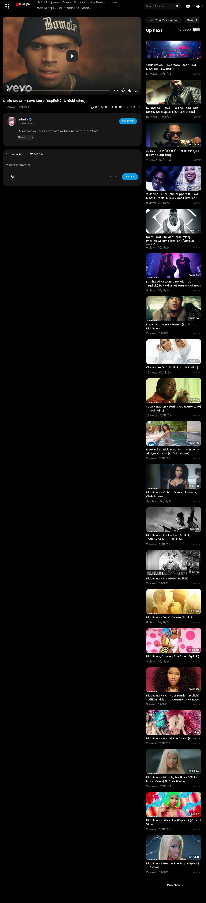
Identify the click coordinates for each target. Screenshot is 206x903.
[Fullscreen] (136, 90)
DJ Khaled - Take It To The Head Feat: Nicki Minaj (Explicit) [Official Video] (172, 110)
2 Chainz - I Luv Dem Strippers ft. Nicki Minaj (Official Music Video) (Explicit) (172, 196)
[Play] (8, 90)
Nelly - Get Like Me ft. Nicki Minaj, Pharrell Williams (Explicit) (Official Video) (170, 241)
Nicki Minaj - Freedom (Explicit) (167, 578)
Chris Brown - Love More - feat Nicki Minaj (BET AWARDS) (171, 67)
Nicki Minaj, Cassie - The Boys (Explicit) (172, 656)
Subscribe (128, 121)
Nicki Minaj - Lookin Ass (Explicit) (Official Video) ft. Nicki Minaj (168, 537)
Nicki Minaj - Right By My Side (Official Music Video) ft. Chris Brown (171, 779)
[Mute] (130, 90)
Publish (130, 176)
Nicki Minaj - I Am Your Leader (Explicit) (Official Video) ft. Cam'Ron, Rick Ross (172, 697)
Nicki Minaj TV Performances (58, 8)
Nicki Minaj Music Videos (54, 2)
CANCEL (112, 176)
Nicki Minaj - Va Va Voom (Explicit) (169, 617)
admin (25, 119)
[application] (72, 56)
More (86, 8)
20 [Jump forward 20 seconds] (123, 90)
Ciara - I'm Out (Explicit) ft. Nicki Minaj (172, 367)
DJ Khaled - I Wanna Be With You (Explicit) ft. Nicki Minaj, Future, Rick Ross (173, 283)
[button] (198, 6)
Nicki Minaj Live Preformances (96, 2)
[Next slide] (196, 20)
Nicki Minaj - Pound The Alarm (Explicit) (173, 738)
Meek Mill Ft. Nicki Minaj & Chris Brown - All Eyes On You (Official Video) (173, 451)
